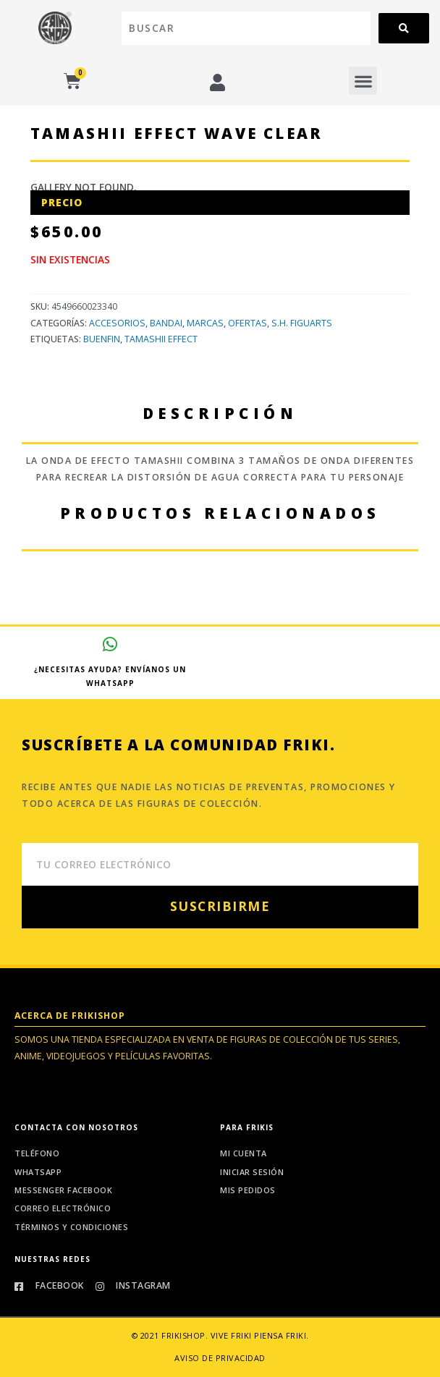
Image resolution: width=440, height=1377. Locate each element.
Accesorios (117, 323)
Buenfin (101, 339)
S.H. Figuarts (301, 323)
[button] (363, 81)
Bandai (166, 323)
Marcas (205, 323)
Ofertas (247, 323)
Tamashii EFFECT (161, 339)
